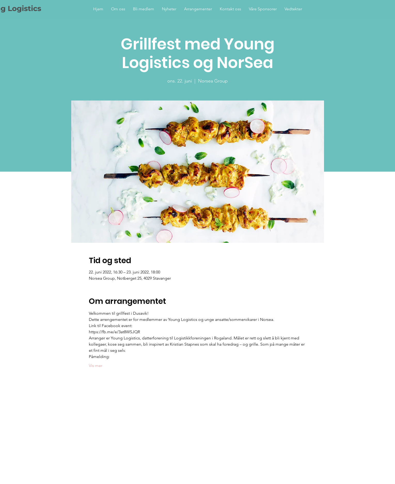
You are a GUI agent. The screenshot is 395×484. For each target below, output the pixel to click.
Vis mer (95, 365)
